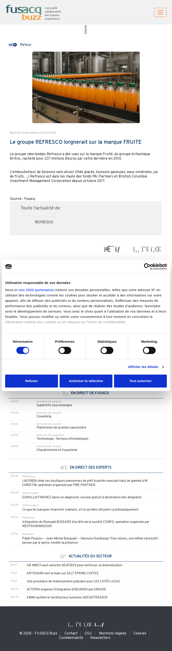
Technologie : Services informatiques (62, 439)
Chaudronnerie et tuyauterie (57, 450)
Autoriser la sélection (86, 381)
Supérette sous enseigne (54, 405)
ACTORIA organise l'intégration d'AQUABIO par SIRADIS (66, 590)
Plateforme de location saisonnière (61, 428)
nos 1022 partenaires (36, 290)
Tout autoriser (140, 381)
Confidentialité (71, 638)
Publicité (85, 29)
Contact (70, 633)
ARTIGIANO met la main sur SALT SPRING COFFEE (63, 573)
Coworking (44, 416)
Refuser (31, 381)
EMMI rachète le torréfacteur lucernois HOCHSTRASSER (67, 598)
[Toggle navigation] (160, 12)
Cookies (139, 633)
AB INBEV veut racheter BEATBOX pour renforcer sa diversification (74, 565)
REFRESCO (44, 222)
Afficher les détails (143, 367)
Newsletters (100, 638)
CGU (88, 633)
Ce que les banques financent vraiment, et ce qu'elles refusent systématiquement (80, 510)
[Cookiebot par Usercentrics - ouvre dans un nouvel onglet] (147, 266)
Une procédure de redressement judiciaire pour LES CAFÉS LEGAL (73, 581)
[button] (20, 44)
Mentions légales (112, 633)
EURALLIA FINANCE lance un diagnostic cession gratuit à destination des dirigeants (82, 497)
